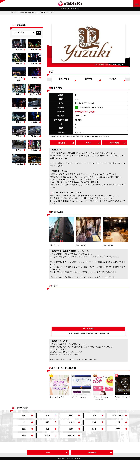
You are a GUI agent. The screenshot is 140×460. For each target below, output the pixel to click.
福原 (94, 415)
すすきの (70, 422)
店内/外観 (88, 79)
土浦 (118, 422)
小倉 (47, 429)
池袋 (24, 436)
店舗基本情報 (64, 79)
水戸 (118, 429)
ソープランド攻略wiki (18, 12)
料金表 (88, 143)
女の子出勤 (114, 143)
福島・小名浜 (117, 415)
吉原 (24, 415)
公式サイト (62, 143)
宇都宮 (47, 436)
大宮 (71, 429)
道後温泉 (70, 436)
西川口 (94, 429)
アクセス (112, 79)
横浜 (24, 429)
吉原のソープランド (34, 12)
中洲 (47, 415)
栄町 (47, 422)
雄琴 (94, 422)
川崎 (71, 415)
